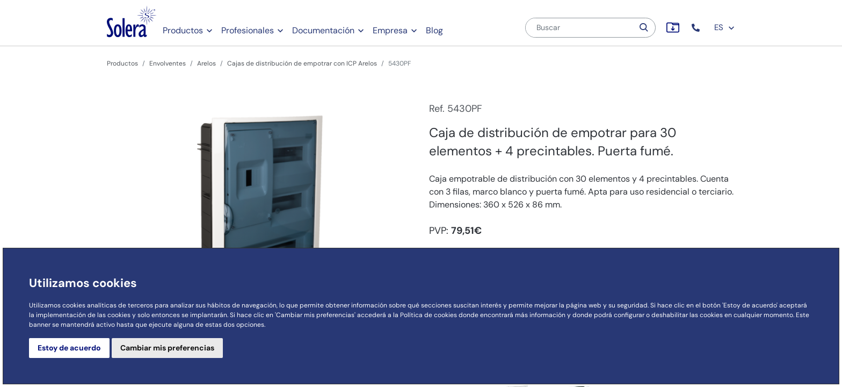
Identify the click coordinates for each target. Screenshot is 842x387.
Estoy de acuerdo (69, 348)
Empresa (390, 30)
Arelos (206, 63)
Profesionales (247, 30)
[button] (696, 28)
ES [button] (724, 27)
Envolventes (167, 63)
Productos (183, 30)
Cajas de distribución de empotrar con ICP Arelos (302, 63)
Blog (434, 30)
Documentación (323, 30)
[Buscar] (579, 27)
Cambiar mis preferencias (167, 348)
